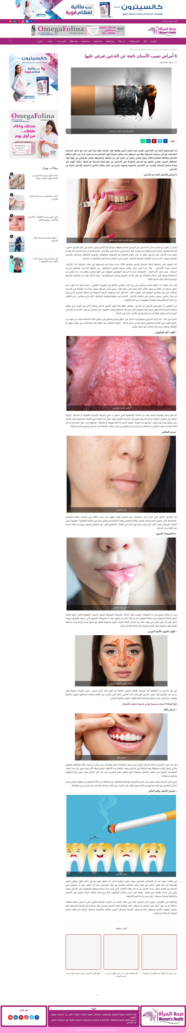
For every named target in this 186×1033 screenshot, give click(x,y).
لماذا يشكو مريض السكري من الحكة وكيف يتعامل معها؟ (45, 176)
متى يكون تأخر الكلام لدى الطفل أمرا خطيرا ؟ (159, 973)
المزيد (40, 41)
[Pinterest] (18, 21)
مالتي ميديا (62, 41)
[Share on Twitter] (159, 141)
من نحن (24, 1009)
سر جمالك (121, 41)
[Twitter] (27, 21)
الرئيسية (154, 41)
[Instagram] (23, 21)
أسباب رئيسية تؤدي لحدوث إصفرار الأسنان (143, 704)
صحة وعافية (110, 41)
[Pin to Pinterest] (154, 141)
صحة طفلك (74, 41)
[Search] (10, 41)
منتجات (50, 41)
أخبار (145, 41)
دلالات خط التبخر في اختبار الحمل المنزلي (43, 197)
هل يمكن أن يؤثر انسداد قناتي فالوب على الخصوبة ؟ (45, 259)
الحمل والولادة (134, 41)
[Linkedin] (14, 21)
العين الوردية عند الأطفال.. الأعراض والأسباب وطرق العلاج (43, 218)
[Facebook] (31, 21)
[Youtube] (10, 21)
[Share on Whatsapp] (142, 141)
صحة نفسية (98, 41)
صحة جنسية (86, 41)
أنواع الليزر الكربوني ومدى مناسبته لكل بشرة (83, 973)
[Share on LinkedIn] (148, 141)
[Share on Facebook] (165, 141)
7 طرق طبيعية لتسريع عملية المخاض (45, 239)
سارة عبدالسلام (166, 62)
